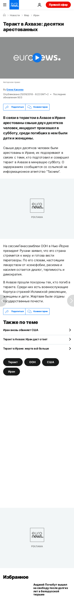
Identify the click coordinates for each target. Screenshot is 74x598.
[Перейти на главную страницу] (14, 4)
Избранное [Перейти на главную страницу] (16, 577)
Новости (15, 15)
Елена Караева (15, 89)
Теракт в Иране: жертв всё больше (26, 348)
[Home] (4, 15)
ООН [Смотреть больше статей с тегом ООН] (32, 362)
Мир (26, 15)
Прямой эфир (58, 4)
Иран (36, 15)
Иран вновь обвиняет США (20, 330)
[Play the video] (37, 58)
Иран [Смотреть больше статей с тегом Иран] (11, 371)
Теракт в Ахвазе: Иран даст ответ (25, 339)
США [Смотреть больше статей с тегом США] (50, 362)
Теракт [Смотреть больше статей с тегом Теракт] (13, 362)
